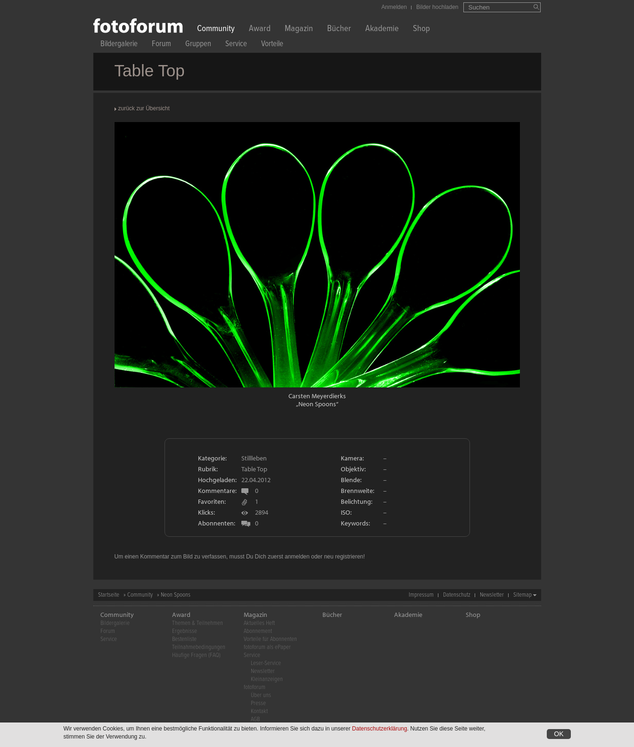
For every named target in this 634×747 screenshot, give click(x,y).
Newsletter (492, 595)
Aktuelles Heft (259, 623)
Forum (161, 45)
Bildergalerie (119, 45)
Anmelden (394, 7)
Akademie (382, 29)
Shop (421, 29)
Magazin (299, 29)
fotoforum (254, 687)
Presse (258, 703)
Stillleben (254, 458)
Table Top (254, 469)
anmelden (297, 556)
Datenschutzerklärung (379, 729)
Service (236, 45)
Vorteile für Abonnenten (270, 639)
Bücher (339, 29)
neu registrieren (343, 556)
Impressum (421, 595)
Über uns (261, 695)
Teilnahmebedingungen (198, 647)
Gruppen (198, 45)
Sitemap (522, 595)
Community (216, 29)
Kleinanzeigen (267, 679)
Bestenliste (184, 639)
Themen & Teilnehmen (197, 623)
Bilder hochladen (437, 7)
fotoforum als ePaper (267, 647)
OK (558, 735)
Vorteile (272, 45)
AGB (255, 719)
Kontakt (259, 711)
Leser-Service (266, 663)
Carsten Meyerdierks (317, 396)
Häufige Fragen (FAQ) (196, 655)
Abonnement (258, 631)
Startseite (108, 595)
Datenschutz (456, 595)
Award (260, 29)
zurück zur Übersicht (144, 108)
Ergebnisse (184, 631)
